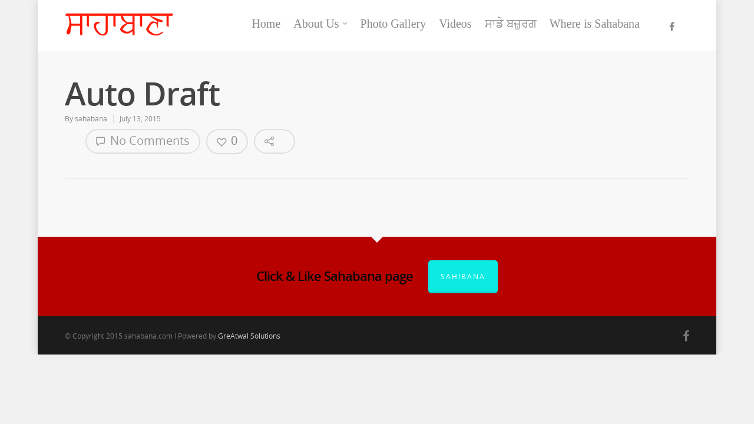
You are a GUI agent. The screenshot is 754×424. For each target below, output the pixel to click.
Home (266, 23)
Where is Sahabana (595, 23)
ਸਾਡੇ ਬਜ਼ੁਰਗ (511, 23)
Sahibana (463, 276)
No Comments (143, 140)
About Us (320, 23)
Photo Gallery (393, 23)
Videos (455, 23)
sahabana (91, 119)
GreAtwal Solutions (249, 336)
